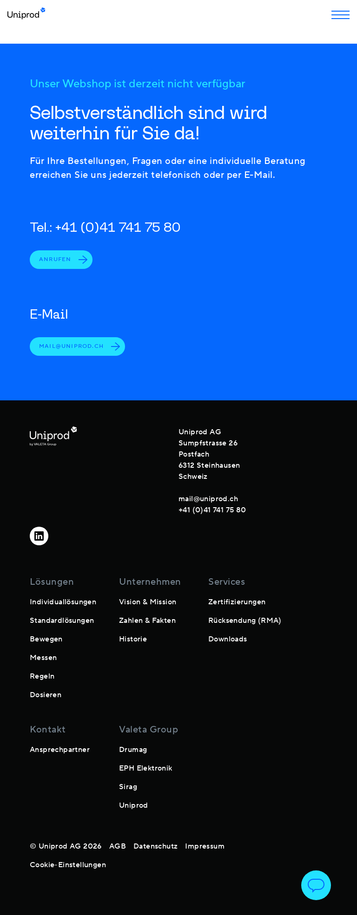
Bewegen (46, 639)
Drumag (133, 749)
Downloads (227, 639)
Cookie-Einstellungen (68, 864)
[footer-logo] (53, 469)
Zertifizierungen (236, 602)
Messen (43, 657)
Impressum (205, 846)
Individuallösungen (63, 602)
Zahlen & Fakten (147, 620)
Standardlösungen (62, 620)
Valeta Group (148, 730)
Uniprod (133, 805)
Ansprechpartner (60, 749)
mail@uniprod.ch (79, 346)
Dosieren (45, 694)
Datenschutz (155, 846)
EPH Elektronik (145, 768)
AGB (117, 846)
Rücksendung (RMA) (245, 620)
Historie (133, 639)
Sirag (128, 786)
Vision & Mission (147, 602)
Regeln (42, 676)
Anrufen (63, 259)
